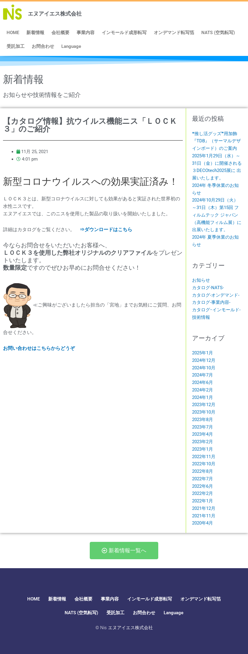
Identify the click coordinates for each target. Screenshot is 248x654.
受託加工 (16, 46)
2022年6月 (202, 486)
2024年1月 (202, 397)
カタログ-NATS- (208, 287)
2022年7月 (202, 478)
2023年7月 (202, 427)
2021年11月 (203, 516)
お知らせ (201, 280)
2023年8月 (202, 419)
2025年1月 (202, 353)
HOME (13, 32)
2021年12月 (203, 508)
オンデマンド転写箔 (174, 32)
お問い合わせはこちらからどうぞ (39, 348)
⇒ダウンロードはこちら (106, 229)
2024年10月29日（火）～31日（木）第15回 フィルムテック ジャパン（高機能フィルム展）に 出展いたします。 (216, 214)
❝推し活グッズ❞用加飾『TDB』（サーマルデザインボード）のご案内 (216, 141)
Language (71, 46)
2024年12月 (203, 360)
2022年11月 (203, 456)
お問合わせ (43, 46)
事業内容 (86, 32)
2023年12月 (203, 404)
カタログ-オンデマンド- (215, 295)
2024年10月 (203, 368)
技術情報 (201, 317)
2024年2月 (202, 390)
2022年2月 (202, 493)
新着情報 (35, 32)
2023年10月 (203, 412)
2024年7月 (202, 375)
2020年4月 (202, 523)
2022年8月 (202, 471)
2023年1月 (202, 449)
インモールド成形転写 (124, 32)
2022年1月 (202, 501)
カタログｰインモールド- (216, 309)
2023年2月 (202, 441)
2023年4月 (202, 434)
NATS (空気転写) (218, 32)
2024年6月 (202, 382)
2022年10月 (203, 464)
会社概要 (60, 32)
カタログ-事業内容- (211, 302)
